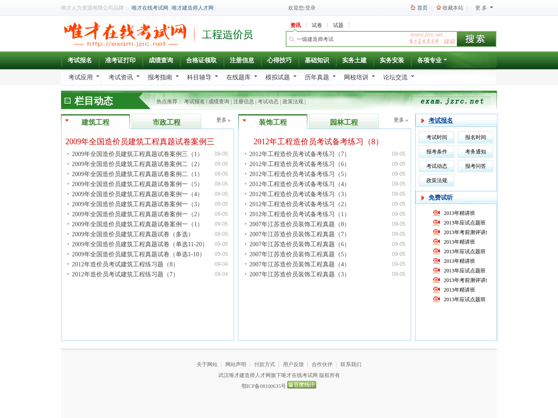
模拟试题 (277, 77)
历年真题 (317, 77)
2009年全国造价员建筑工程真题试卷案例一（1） (137, 224)
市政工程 (166, 122)
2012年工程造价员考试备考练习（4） (299, 184)
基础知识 (317, 60)
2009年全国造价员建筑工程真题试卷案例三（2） (149, 141)
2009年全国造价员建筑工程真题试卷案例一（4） (137, 194)
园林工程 (344, 122)
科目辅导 (199, 77)
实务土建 (354, 60)
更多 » (223, 120)
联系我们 (350, 364)
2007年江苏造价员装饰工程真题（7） (299, 234)
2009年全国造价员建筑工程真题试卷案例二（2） (137, 164)
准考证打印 (120, 60)
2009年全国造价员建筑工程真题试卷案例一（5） (137, 184)
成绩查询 (161, 60)
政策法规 (292, 102)
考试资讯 (121, 77)
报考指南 (160, 77)
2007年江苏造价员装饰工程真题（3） (299, 274)
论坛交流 (395, 77)
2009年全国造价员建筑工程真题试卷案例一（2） (137, 214)
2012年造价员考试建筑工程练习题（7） (125, 274)
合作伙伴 (322, 364)
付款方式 (264, 364)
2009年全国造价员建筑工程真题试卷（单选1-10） (138, 254)
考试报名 (80, 60)
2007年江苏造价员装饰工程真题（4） (299, 264)
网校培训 (356, 77)
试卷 (317, 25)
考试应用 (80, 77)
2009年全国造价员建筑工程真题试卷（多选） (133, 234)
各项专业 (432, 61)
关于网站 (207, 364)
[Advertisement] (147, 292)
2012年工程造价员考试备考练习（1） (299, 214)
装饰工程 (273, 122)
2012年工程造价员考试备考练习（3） (299, 194)
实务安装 (392, 60)
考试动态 (268, 102)
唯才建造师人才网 (193, 8)
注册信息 (242, 60)
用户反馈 (293, 364)
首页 (422, 8)
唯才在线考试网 (150, 8)
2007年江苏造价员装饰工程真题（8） (299, 224)
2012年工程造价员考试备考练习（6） (299, 164)
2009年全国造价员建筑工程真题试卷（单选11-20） (140, 244)
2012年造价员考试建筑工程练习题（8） (125, 264)
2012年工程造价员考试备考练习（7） (299, 154)
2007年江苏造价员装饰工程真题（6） (299, 244)
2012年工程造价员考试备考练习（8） (318, 141)
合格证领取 (201, 60)
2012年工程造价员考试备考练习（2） (299, 204)
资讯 (295, 25)
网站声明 (235, 364)
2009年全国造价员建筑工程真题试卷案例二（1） (137, 174)
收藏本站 (452, 8)
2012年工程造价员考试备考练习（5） (299, 174)
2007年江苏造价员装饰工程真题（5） (299, 254)
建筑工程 (95, 122)
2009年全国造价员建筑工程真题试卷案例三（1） (137, 154)
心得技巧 (279, 60)
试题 (338, 25)
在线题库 (238, 77)
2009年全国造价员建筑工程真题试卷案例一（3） (137, 204)
